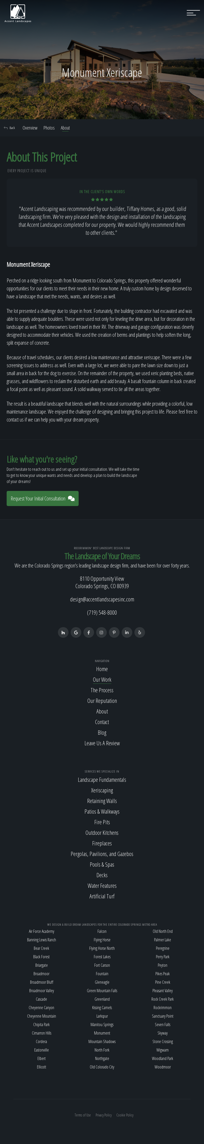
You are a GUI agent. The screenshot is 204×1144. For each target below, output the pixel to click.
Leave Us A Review (102, 743)
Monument (102, 1033)
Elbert (41, 1058)
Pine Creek (162, 982)
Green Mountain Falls (102, 991)
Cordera (41, 1041)
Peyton (162, 965)
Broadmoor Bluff (41, 982)
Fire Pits (102, 822)
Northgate (102, 1058)
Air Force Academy (41, 931)
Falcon (102, 931)
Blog (102, 732)
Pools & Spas (102, 864)
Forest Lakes (102, 957)
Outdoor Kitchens (102, 832)
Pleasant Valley (162, 991)
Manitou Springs (102, 1024)
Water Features (102, 885)
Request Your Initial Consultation (43, 498)
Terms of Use (83, 1115)
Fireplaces (102, 843)
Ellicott (41, 1067)
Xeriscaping (102, 790)
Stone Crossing (162, 1041)
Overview (30, 128)
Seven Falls (162, 1024)
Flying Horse (102, 940)
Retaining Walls (102, 801)
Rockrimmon (163, 1007)
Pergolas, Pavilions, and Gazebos (102, 854)
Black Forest (41, 957)
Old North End (163, 931)
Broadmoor (41, 974)
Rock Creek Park (162, 999)
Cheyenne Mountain (41, 1016)
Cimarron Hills (41, 1033)
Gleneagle (102, 982)
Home (102, 669)
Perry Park (162, 957)
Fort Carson (102, 965)
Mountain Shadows (102, 1041)
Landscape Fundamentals (102, 779)
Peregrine (162, 948)
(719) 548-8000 (102, 612)
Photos (49, 128)
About (65, 128)
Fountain (102, 974)
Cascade (41, 999)
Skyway (163, 1033)
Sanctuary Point (162, 1016)
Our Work (102, 679)
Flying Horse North (102, 948)
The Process (102, 690)
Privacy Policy (104, 1115)
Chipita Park (41, 1024)
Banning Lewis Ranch (41, 940)
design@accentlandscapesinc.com (102, 599)
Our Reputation (102, 700)
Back (9, 127)
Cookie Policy (124, 1115)
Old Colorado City (102, 1067)
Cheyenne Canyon (41, 1007)
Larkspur (102, 1016)
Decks (102, 875)
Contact (102, 722)
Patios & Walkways (102, 811)
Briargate (41, 965)
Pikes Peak (162, 974)
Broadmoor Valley (41, 991)
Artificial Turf (102, 896)
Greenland (102, 999)
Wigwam (162, 1050)
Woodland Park (162, 1058)
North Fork (102, 1050)
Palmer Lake (162, 940)
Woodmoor (163, 1067)
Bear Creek (41, 948)
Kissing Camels (102, 1007)
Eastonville (41, 1050)
